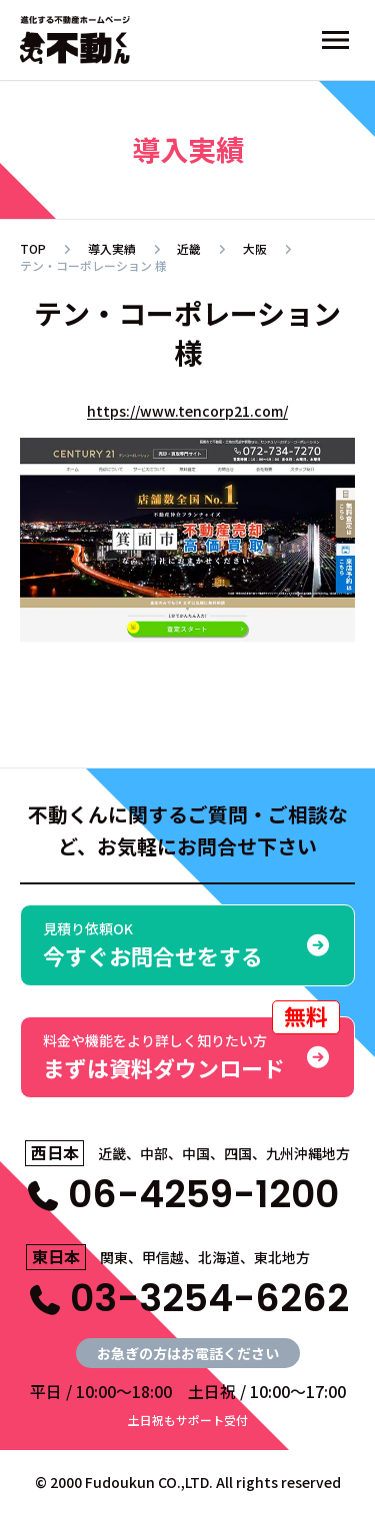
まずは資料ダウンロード (191, 1049)
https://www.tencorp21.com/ (187, 411)
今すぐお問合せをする (187, 944)
